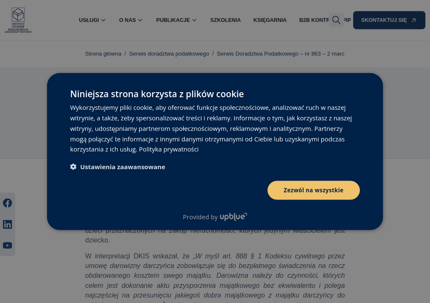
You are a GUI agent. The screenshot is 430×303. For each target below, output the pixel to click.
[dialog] (215, 151)
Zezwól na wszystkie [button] (312, 190)
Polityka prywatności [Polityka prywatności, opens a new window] (169, 148)
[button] (117, 166)
